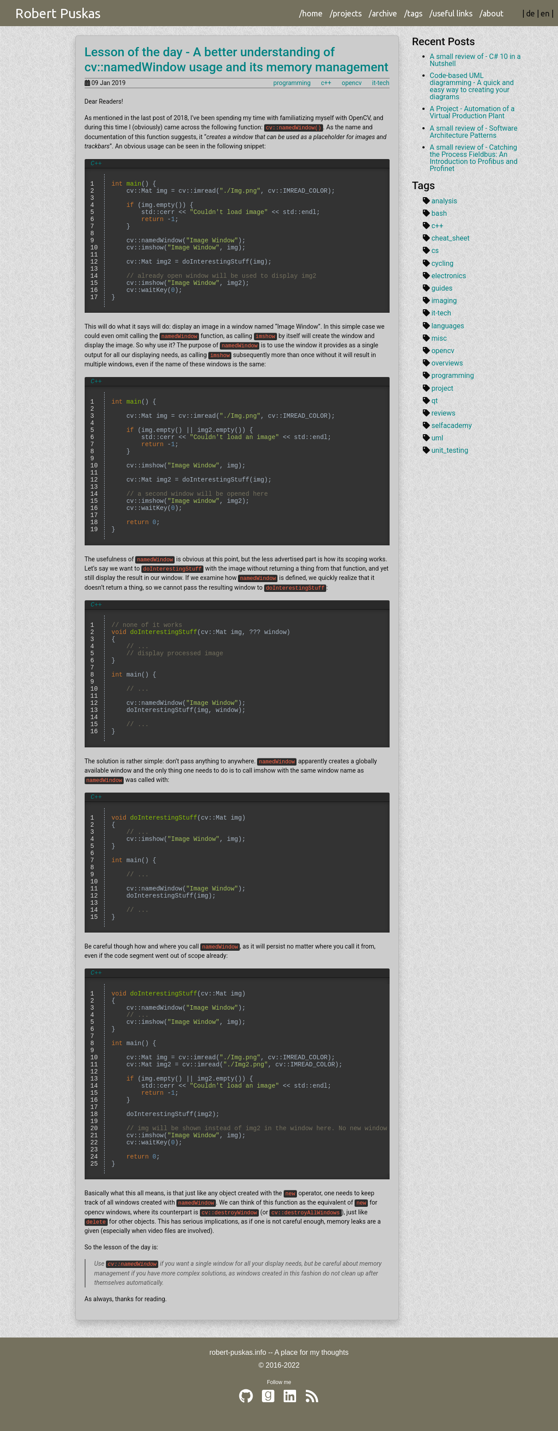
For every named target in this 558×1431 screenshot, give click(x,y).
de (530, 13)
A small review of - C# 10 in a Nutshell (475, 60)
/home (311, 13)
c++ (326, 82)
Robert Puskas (58, 13)
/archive (383, 13)
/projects (346, 13)
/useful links (450, 13)
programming (292, 82)
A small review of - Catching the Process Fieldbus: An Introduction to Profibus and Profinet (474, 158)
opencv (352, 82)
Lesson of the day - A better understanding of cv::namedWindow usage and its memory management (237, 59)
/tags (413, 13)
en (545, 13)
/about (491, 13)
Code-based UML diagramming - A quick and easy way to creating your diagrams (472, 86)
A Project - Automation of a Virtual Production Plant (472, 112)
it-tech (381, 82)
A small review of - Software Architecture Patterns (474, 132)
